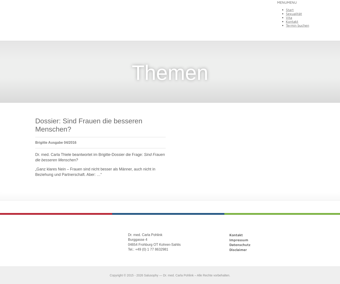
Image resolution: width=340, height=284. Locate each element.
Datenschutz (239, 245)
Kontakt (292, 21)
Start (290, 10)
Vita (289, 18)
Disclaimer (238, 250)
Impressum (238, 240)
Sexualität (294, 14)
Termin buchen (297, 25)
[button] (287, 2)
